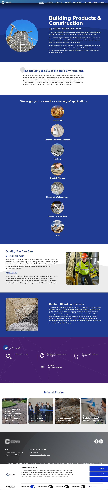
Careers (33, 463)
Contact (102, 6)
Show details (92, 486)
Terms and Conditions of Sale (56, 463)
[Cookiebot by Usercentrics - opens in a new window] (10, 487)
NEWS (95, 6)
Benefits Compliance (72, 463)
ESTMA (100, 463)
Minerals (50, 6)
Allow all (90, 468)
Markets (41, 6)
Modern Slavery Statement (88, 463)
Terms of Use (41, 463)
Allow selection (90, 474)
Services (88, 6)
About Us (59, 6)
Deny (90, 479)
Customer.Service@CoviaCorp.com (40, 455)
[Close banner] (105, 466)
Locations (19, 463)
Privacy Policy (10, 463)
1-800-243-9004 (34, 453)
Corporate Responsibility (73, 6)
